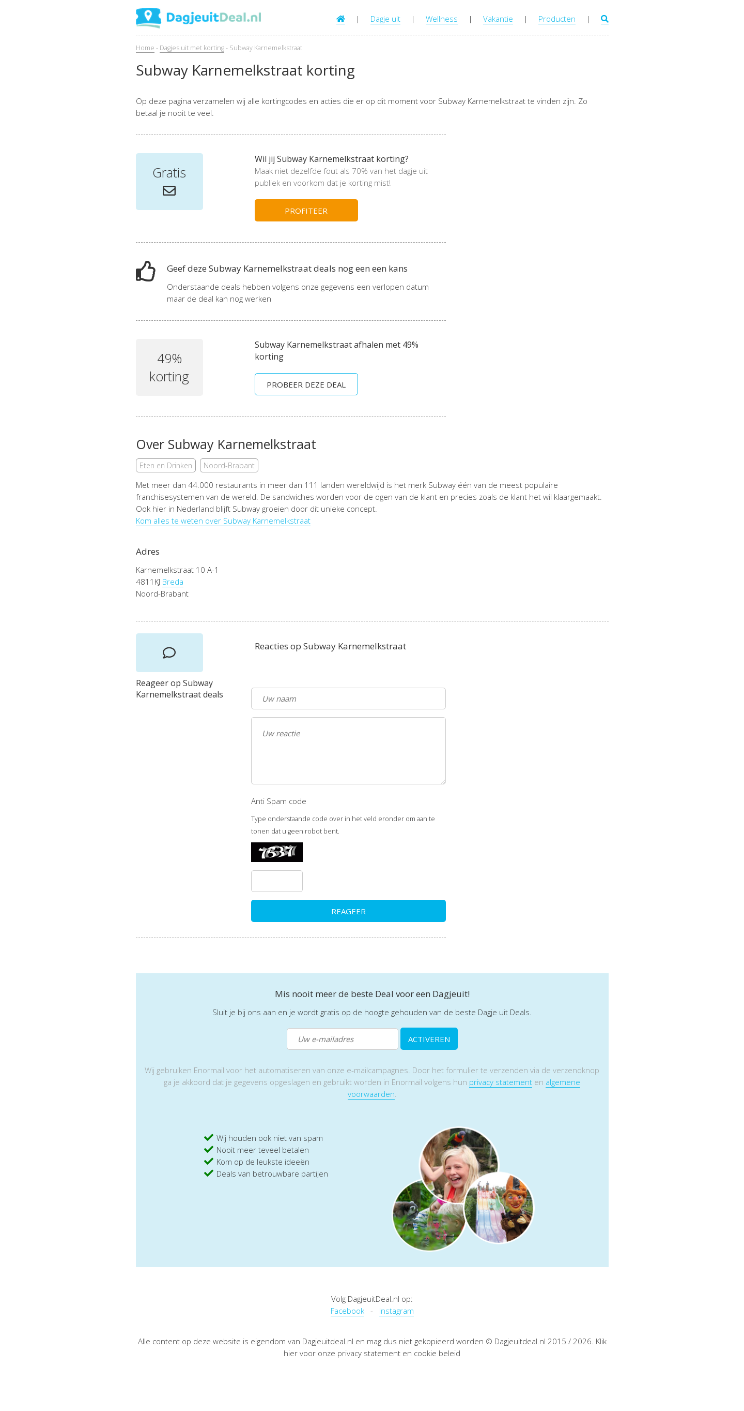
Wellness (442, 18)
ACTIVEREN (429, 1039)
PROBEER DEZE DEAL (306, 384)
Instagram (396, 1310)
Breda (172, 581)
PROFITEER (306, 210)
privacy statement (500, 1082)
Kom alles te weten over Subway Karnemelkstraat (223, 520)
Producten (557, 18)
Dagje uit (385, 18)
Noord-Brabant (229, 465)
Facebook (347, 1310)
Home (145, 47)
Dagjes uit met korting (192, 47)
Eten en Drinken (166, 465)
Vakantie (498, 18)
